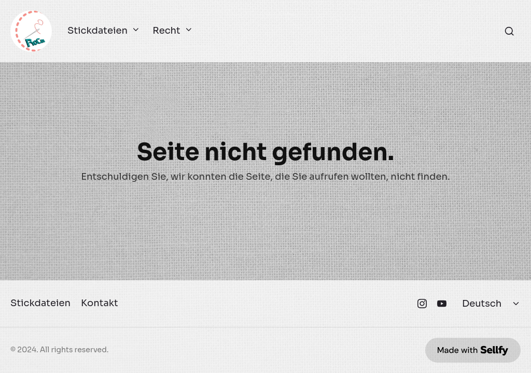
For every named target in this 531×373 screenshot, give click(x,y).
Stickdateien (102, 31)
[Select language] (492, 303)
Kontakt (99, 303)
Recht (171, 31)
